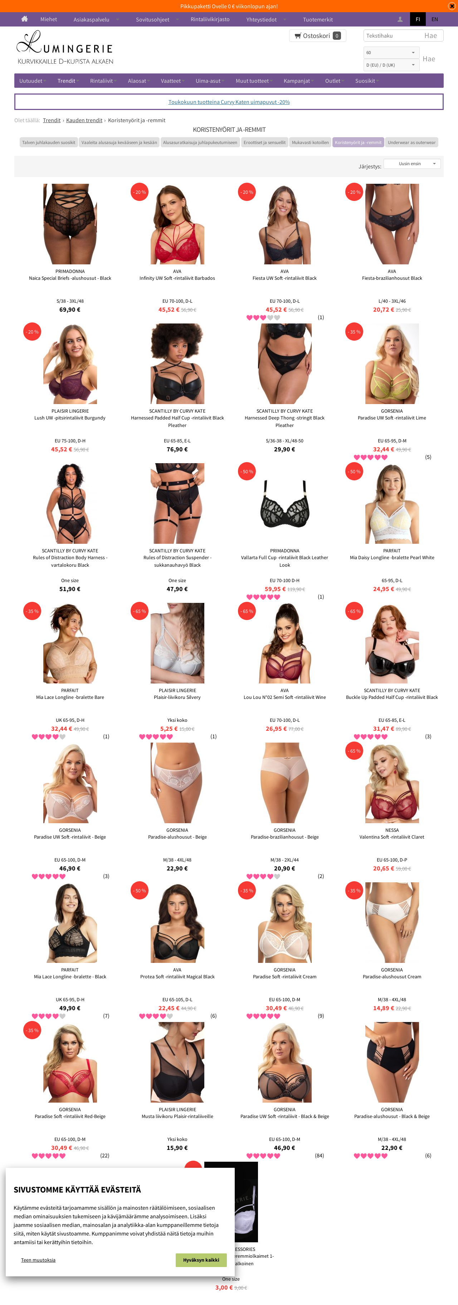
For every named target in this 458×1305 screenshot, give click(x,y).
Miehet (48, 19)
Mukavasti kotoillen (310, 142)
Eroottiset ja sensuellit (265, 142)
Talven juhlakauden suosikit (48, 142)
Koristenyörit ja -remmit (358, 142)
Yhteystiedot (262, 19)
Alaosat (137, 80)
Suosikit (365, 80)
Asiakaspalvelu (91, 19)
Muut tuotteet (252, 80)
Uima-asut (208, 80)
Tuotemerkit (318, 19)
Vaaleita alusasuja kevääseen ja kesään (119, 142)
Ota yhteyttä (287, 1274)
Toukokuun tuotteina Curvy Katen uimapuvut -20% (229, 101)
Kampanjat (297, 80)
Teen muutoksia (38, 1261)
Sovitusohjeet (152, 19)
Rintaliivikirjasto (210, 19)
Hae (429, 58)
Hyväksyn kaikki (201, 1261)
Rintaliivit (101, 80)
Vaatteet (171, 80)
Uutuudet (30, 80)
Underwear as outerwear (412, 142)
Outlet (332, 80)
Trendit (66, 80)
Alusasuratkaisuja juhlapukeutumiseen (200, 142)
